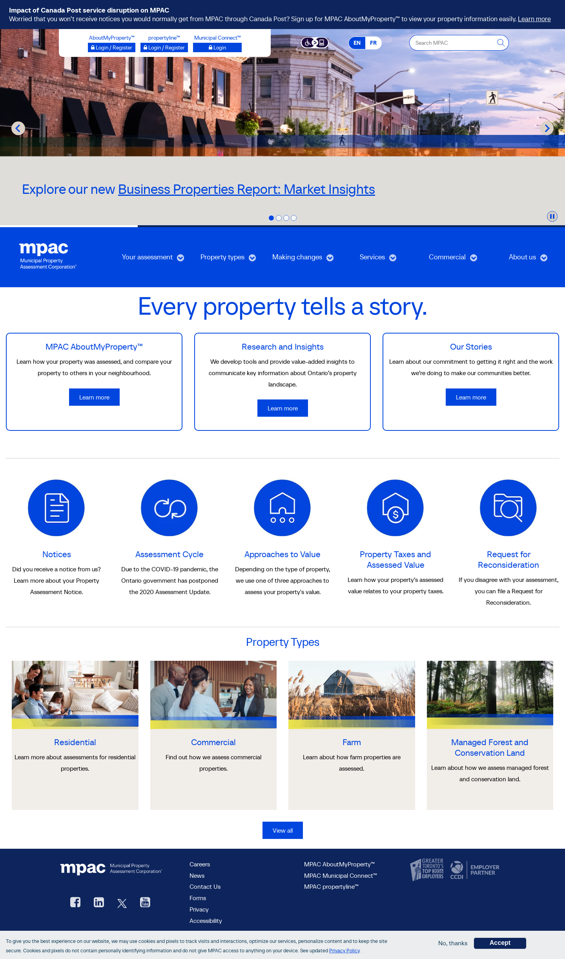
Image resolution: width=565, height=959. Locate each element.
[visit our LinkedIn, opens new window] (99, 903)
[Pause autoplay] (552, 216)
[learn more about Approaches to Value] (282, 507)
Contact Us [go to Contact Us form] (205, 886)
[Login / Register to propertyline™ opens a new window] (164, 47)
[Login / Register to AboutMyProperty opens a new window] (111, 47)
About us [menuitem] (517, 259)
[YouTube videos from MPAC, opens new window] (145, 903)
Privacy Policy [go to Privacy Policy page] (344, 950)
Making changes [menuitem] (297, 259)
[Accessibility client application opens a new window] (315, 42)
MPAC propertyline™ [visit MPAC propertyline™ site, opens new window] (331, 886)
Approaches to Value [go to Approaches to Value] (282, 554)
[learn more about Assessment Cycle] (169, 507)
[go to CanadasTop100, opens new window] (427, 870)
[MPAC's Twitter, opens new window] (122, 903)
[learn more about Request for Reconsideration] (508, 507)
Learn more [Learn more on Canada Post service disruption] (534, 19)
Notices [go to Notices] (56, 554)
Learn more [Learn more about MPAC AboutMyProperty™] (94, 397)
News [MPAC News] (197, 875)
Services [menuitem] (366, 259)
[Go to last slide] (18, 128)
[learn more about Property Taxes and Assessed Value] (395, 507)
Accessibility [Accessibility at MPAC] (206, 920)
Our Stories (471, 346)
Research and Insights (283, 346)
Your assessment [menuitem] (147, 259)
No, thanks (452, 943)
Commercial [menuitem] (445, 259)
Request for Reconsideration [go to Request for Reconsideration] (508, 559)
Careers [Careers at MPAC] (200, 864)
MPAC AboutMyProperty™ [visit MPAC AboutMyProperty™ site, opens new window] (339, 864)
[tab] (271, 218)
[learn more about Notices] (56, 507)
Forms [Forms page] (198, 898)
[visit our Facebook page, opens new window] (75, 903)
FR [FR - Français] (373, 42)
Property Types (282, 642)
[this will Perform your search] (501, 43)
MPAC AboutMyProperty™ (94, 346)
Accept (500, 942)
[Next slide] (547, 128)
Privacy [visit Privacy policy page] (199, 909)
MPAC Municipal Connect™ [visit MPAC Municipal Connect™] (340, 875)
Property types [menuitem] (221, 259)
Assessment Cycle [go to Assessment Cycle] (169, 554)
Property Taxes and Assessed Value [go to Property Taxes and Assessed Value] (395, 559)
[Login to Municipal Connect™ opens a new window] (217, 47)
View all (283, 830)
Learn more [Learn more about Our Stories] (471, 397)
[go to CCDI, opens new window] (474, 870)
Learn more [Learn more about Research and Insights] (283, 408)
